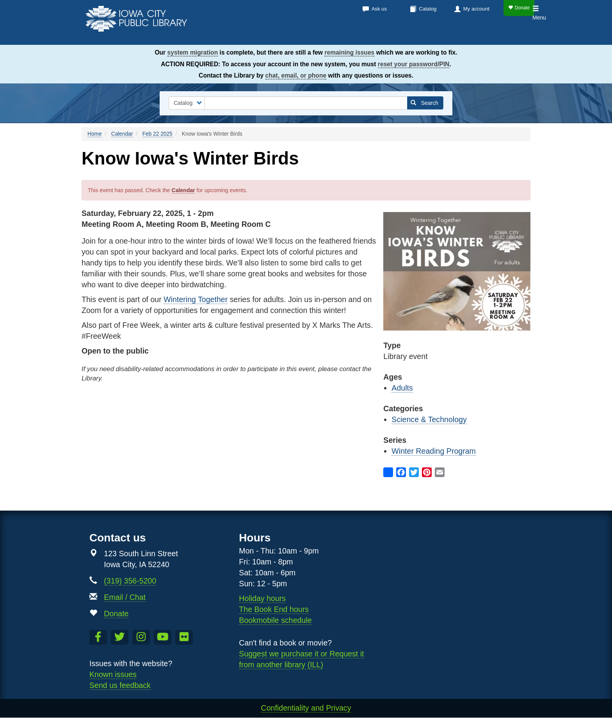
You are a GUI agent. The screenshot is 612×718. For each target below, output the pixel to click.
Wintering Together (196, 299)
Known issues (113, 674)
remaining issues (349, 52)
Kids (491, 35)
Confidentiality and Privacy (306, 708)
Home (94, 134)
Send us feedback (120, 685)
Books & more (318, 35)
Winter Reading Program (433, 451)
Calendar (372, 35)
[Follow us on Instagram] (141, 637)
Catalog (427, 9)
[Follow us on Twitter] (119, 637)
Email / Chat (125, 597)
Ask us (379, 9)
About (459, 35)
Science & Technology (428, 419)
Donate (519, 8)
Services (418, 35)
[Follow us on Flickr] (184, 637)
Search (424, 103)
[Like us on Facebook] (98, 637)
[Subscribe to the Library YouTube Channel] (162, 637)
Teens (519, 35)
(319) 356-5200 (130, 581)
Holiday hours (262, 598)
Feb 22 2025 (157, 134)
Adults (402, 388)
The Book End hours (274, 609)
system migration (192, 52)
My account (476, 9)
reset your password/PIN (414, 64)
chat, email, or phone (296, 75)
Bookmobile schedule (275, 620)
